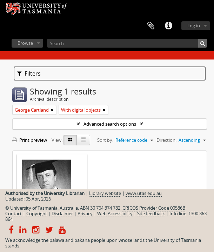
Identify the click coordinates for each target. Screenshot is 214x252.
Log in (193, 25)
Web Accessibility (115, 213)
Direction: (166, 140)
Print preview (29, 140)
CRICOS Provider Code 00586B (153, 208)
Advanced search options (109, 124)
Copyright (36, 213)
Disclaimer (62, 213)
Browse (25, 43)
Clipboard (151, 26)
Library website (105, 193)
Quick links (168, 26)
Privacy (85, 213)
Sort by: (105, 140)
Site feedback (151, 213)
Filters (29, 73)
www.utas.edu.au (144, 193)
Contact (13, 213)
